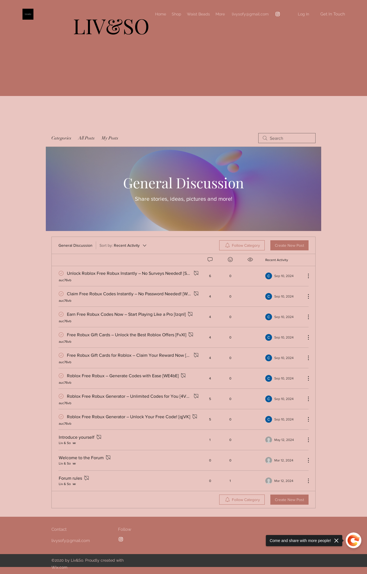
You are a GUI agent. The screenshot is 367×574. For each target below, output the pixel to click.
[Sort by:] (123, 245)
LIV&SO (111, 26)
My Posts (109, 138)
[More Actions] (305, 276)
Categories (61, 138)
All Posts (86, 138)
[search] (287, 138)
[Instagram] (277, 14)
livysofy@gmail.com (250, 14)
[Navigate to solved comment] (63, 273)
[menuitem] (242, 245)
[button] (332, 14)
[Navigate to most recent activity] (283, 276)
